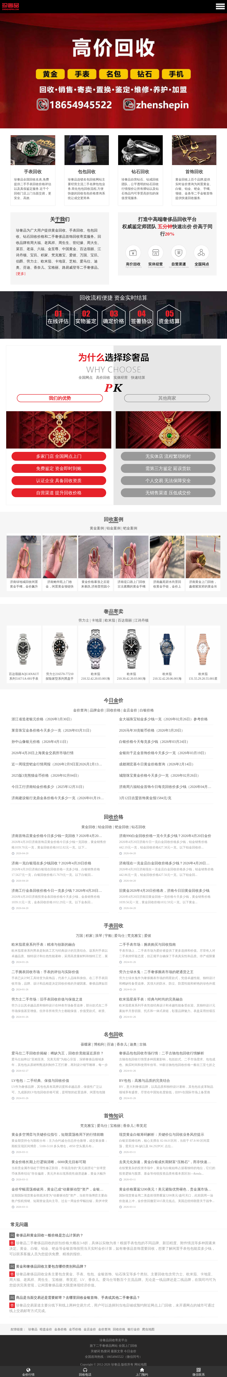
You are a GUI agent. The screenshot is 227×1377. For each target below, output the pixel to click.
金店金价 (130, 710)
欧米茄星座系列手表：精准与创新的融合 (43, 944)
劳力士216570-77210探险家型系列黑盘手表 (60, 678)
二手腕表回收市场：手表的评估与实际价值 (45, 972)
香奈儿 (122, 1044)
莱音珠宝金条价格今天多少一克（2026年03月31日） (52, 730)
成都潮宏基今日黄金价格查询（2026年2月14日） (157, 764)
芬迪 (110, 1044)
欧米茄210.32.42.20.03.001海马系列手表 (95, 678)
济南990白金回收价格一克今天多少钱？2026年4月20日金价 (165, 836)
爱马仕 (119, 936)
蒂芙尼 (141, 1126)
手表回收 (33, 171)
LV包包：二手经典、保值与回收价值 (40, 1080)
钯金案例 (130, 528)
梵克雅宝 (134, 936)
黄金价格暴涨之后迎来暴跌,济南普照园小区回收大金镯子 (95, 586)
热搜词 (105, 1351)
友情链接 (16, 1329)
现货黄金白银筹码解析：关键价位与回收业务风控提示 (161, 1134)
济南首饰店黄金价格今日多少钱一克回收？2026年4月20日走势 (60, 836)
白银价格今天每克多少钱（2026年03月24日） (154, 742)
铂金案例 (113, 528)
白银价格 (147, 710)
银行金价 (133, 1329)
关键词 (95, 1351)
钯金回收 (122, 827)
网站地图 (140, 1364)
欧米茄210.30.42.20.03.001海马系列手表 (131, 678)
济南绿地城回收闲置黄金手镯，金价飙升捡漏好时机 (24, 586)
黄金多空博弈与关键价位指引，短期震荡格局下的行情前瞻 (58, 1134)
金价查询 (80, 710)
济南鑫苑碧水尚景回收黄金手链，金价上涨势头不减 (167, 586)
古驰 (142, 1044)
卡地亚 (97, 620)
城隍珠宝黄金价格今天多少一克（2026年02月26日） (160, 775)
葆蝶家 (86, 1044)
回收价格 (113, 710)
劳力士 (83, 620)
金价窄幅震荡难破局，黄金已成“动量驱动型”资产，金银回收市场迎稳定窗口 (72, 1189)
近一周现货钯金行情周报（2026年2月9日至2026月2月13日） (59, 764)
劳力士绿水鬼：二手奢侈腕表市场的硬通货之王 (156, 972)
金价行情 (28, 1371)
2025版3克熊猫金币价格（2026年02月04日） (46, 775)
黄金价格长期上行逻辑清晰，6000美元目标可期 (49, 1162)
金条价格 (60, 1329)
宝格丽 (115, 1126)
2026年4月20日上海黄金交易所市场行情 (43, 753)
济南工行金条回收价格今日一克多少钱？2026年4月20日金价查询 (62, 890)
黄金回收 (88, 827)
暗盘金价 (46, 1329)
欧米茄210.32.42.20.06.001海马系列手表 (167, 678)
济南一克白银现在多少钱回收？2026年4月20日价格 (51, 863)
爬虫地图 (148, 1329)
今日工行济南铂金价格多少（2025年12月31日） (49, 787)
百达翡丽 (125, 620)
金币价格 (75, 1329)
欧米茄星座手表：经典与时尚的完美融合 (151, 999)
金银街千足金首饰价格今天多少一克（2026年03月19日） (163, 753)
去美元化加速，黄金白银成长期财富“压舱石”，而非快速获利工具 (170, 1162)
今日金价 (130, 1351)
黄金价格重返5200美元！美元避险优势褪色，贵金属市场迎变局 (168, 1189)
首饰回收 (194, 171)
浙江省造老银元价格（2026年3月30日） (43, 719)
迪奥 (133, 1044)
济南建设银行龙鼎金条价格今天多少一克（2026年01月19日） (59, 798)
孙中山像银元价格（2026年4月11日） (41, 742)
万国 (79, 936)
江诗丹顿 (141, 620)
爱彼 (147, 936)
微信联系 (198, 1371)
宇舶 (108, 936)
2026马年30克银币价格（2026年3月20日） (152, 730)
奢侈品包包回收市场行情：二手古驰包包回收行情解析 (161, 1053)
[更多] (20, 274)
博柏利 (99, 1044)
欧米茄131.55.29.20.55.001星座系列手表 (203, 678)
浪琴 (98, 936)
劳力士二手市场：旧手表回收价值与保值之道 (47, 999)
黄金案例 (97, 528)
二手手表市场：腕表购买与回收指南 (147, 944)
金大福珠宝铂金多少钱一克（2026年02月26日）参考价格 (163, 719)
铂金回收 (105, 827)
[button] (113, 126)
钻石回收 (140, 171)
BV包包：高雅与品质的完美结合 (144, 1080)
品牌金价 (97, 710)
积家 (89, 936)
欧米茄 (110, 620)
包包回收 (87, 171)
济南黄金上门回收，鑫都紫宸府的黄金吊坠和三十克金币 (203, 586)
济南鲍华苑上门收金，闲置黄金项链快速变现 (60, 586)
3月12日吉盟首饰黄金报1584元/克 (145, 798)
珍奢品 (32, 1329)
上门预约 (142, 1371)
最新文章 (117, 1351)
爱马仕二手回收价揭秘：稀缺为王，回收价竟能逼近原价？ (58, 1053)
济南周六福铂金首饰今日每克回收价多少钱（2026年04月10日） (168, 787)
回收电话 (85, 1371)
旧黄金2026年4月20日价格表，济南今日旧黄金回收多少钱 (164, 890)
